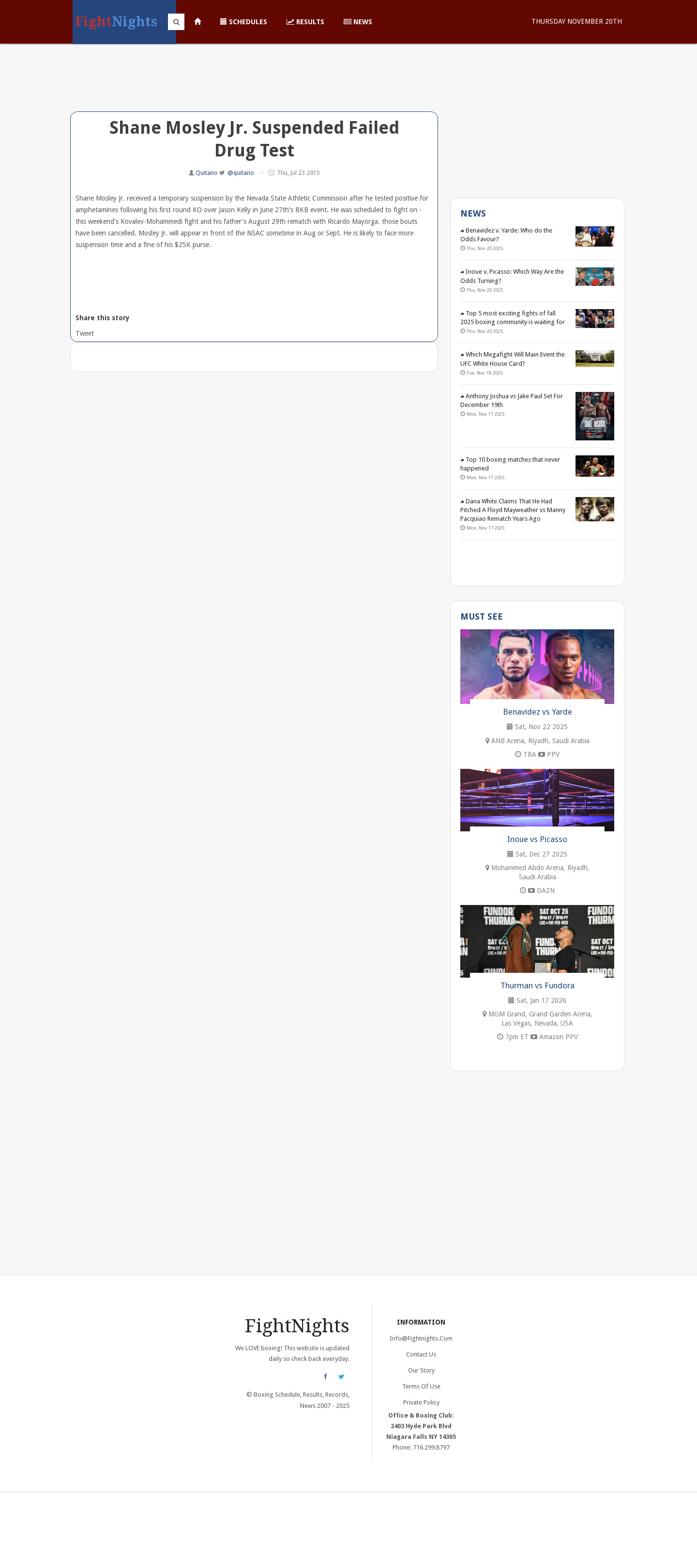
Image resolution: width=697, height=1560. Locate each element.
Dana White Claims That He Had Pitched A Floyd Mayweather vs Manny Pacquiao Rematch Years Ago (512, 510)
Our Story (421, 1370)
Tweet (84, 333)
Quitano (207, 172)
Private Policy (421, 1402)
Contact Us (421, 1354)
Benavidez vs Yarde (537, 712)
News (358, 22)
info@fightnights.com (421, 1338)
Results (305, 22)
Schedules (243, 22)
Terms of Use (421, 1386)
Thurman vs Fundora (537, 985)
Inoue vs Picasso (537, 839)
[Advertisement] (254, 85)
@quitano (240, 172)
